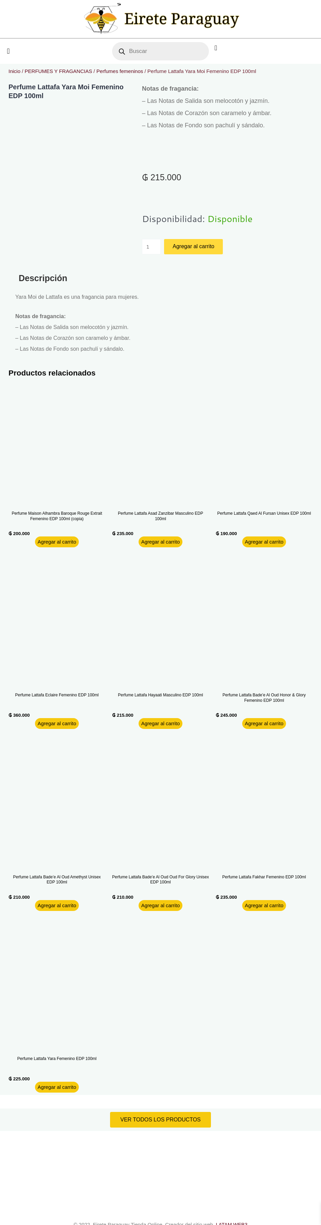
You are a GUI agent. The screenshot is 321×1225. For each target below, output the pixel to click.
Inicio (14, 71)
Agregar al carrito (194, 246)
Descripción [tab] (43, 278)
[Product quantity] (151, 247)
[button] (8, 51)
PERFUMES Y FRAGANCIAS (58, 71)
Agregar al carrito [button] (56, 542)
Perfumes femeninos (119, 71)
